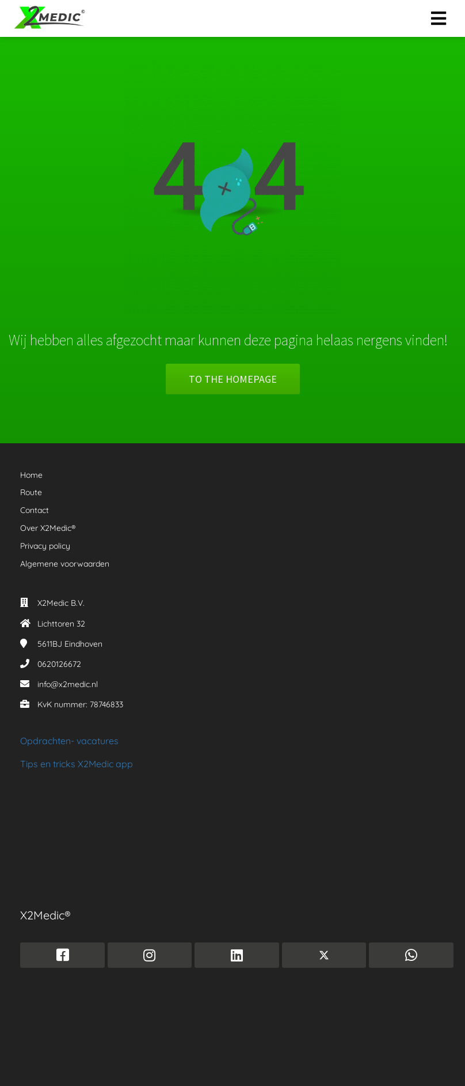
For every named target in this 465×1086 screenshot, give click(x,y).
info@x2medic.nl (67, 684)
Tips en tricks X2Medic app (76, 764)
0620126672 (59, 664)
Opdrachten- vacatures (69, 740)
